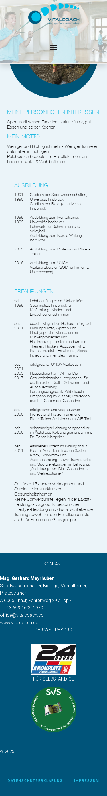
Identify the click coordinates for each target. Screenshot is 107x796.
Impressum (86, 781)
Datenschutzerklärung (35, 781)
